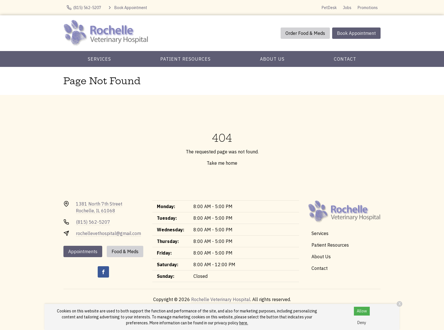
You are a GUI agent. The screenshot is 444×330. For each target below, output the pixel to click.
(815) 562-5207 (93, 222)
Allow (362, 311)
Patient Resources (185, 59)
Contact (345, 59)
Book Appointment (356, 33)
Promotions (368, 7)
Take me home (222, 163)
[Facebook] (103, 272)
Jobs (347, 7)
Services (99, 59)
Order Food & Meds (305, 33)
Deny (361, 322)
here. (243, 322)
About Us (272, 59)
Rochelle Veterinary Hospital (220, 299)
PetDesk (329, 7)
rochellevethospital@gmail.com (108, 233)
